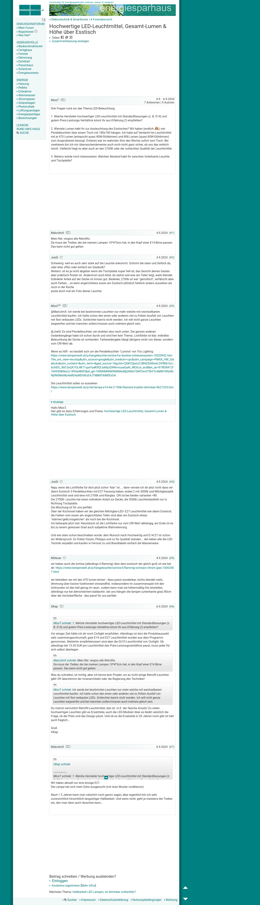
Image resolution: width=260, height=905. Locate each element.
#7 (172, 747)
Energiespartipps (28, 114)
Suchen (69, 900)
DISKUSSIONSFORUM (30, 24)
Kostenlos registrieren (64, 885)
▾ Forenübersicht (101, 19)
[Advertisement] (112, 70)
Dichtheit (23, 61)
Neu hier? (24, 35)
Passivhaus (25, 65)
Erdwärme (24, 91)
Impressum (87, 900)
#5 (172, 558)
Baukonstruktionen (30, 46)
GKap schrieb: (62, 764)
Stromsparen (26, 99)
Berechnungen (27, 118)
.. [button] (104, 704)
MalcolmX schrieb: (65, 660)
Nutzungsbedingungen (146, 900)
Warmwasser (26, 95)
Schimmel (24, 69)
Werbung (170, 900)
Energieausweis (27, 73)
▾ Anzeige (57, 402)
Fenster (22, 54)
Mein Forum (25, 27)
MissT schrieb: (62, 623)
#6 (172, 606)
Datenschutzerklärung (113, 900)
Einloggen (58, 881)
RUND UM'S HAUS (28, 129)
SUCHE (23, 133)
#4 (172, 481)
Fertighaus (24, 50)
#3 (172, 306)
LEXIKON (22, 125)
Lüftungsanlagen (28, 110)
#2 (172, 257)
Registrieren (25, 31)
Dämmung (24, 57)
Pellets (22, 87)
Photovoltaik (25, 106)
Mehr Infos (88, 885)
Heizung (23, 84)
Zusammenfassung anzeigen (69, 41)
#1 (172, 233)
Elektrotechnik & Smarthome (69, 19)
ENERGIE (22, 80)
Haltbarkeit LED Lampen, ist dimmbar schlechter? (104, 892)
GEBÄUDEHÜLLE (27, 42)
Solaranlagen (26, 103)
